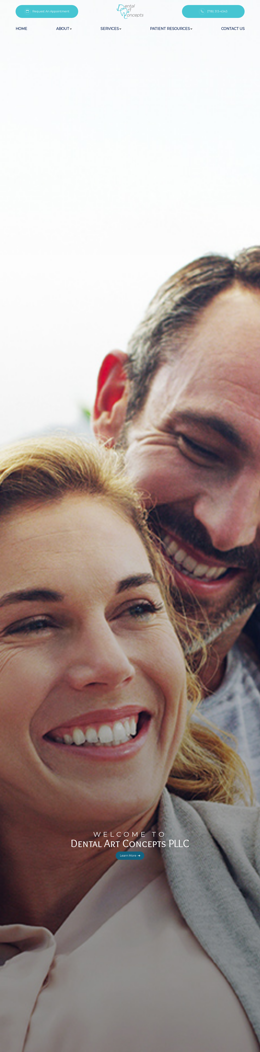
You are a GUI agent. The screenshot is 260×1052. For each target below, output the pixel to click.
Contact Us (233, 29)
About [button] (63, 29)
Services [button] (110, 29)
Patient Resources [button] (171, 29)
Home (21, 29)
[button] (116, 970)
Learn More (130, 117)
